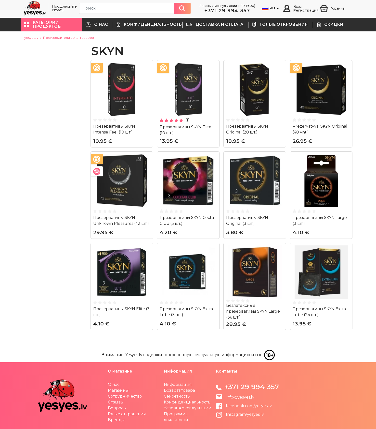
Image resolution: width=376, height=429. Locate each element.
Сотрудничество (125, 396)
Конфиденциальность (187, 402)
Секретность (177, 396)
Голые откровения (127, 414)
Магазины (118, 390)
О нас (113, 384)
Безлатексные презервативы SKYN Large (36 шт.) (253, 311)
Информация (178, 384)
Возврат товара (179, 390)
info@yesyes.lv (240, 397)
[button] (51, 24)
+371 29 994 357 (227, 10)
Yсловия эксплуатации (187, 408)
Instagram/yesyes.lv (240, 414)
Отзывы (116, 402)
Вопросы (117, 408)
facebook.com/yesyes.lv (244, 405)
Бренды (116, 419)
